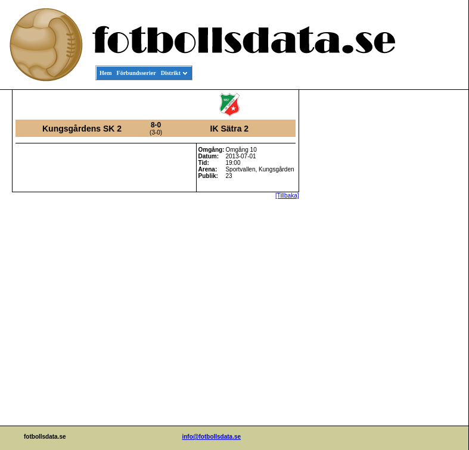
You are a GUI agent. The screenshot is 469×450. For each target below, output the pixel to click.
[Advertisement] (414, 271)
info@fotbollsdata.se (211, 436)
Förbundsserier (136, 73)
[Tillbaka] (287, 195)
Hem (106, 73)
